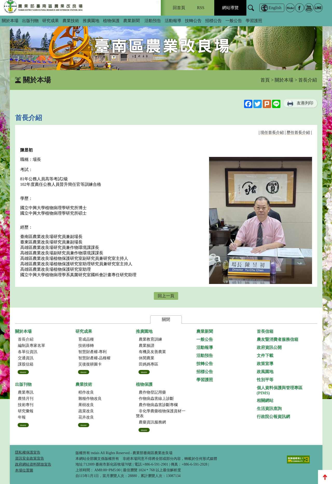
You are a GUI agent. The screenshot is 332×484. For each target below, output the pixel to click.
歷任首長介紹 (298, 132)
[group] (166, 43)
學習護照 (254, 20)
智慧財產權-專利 (92, 352)
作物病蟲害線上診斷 (156, 398)
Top (325, 477)
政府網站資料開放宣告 (33, 464)
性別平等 (265, 379)
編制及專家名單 (31, 345)
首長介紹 (25, 339)
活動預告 (152, 20)
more (23, 372)
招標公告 (213, 20)
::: (158, 2)
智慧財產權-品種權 (94, 358)
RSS (200, 7)
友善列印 (305, 103)
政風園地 (265, 371)
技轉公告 (193, 20)
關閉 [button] (166, 319)
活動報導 (173, 20)
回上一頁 (166, 296)
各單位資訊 (27, 352)
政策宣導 (265, 363)
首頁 (265, 80)
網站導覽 (230, 7)
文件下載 (265, 355)
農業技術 (71, 20)
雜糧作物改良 (90, 398)
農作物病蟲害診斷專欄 (158, 405)
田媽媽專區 (148, 364)
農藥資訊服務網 (152, 422)
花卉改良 (86, 417)
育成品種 (86, 339)
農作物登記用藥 (152, 392)
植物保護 (111, 20)
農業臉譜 (146, 345)
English (275, 7)
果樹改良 (86, 405)
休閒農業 (146, 358)
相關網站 (265, 400)
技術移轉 (86, 345)
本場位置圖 (24, 470)
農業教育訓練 (150, 339)
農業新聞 (131, 20)
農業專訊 (25, 392)
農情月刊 (25, 398)
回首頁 (179, 7)
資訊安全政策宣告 (29, 458)
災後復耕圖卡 (90, 364)
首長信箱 (265, 331)
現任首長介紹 (271, 132)
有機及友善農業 (152, 352)
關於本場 (10, 20)
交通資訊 (25, 358)
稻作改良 (86, 392)
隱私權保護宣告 (27, 452)
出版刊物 (30, 20)
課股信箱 (25, 364)
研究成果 (50, 20)
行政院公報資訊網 (273, 416)
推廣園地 (91, 20)
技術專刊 (25, 405)
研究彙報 (25, 411)
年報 (22, 417)
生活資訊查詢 (269, 408)
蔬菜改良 (86, 411)
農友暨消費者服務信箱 (277, 339)
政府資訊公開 (269, 347)
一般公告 (233, 20)
